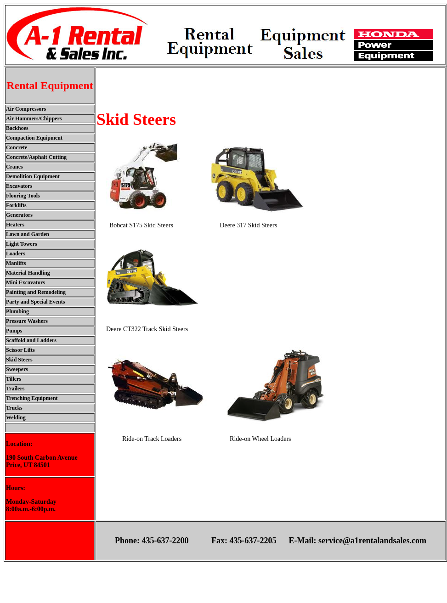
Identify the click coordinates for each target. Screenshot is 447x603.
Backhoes (17, 128)
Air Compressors (26, 109)
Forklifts (16, 205)
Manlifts (16, 263)
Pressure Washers (27, 321)
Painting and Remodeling (36, 292)
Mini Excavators (25, 282)
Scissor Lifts (20, 350)
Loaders (15, 253)
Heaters (15, 224)
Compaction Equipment (34, 138)
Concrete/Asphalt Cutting (36, 157)
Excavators (19, 186)
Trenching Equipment (32, 398)
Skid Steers (19, 359)
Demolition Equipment (33, 176)
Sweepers (17, 369)
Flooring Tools (23, 195)
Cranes (14, 166)
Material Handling (28, 273)
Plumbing (17, 311)
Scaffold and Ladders (31, 340)
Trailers (15, 388)
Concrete (16, 147)
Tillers (13, 379)
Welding (16, 417)
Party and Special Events (35, 302)
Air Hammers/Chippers (34, 118)
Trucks (14, 408)
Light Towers (21, 244)
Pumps (14, 330)
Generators (19, 215)
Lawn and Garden (27, 234)
